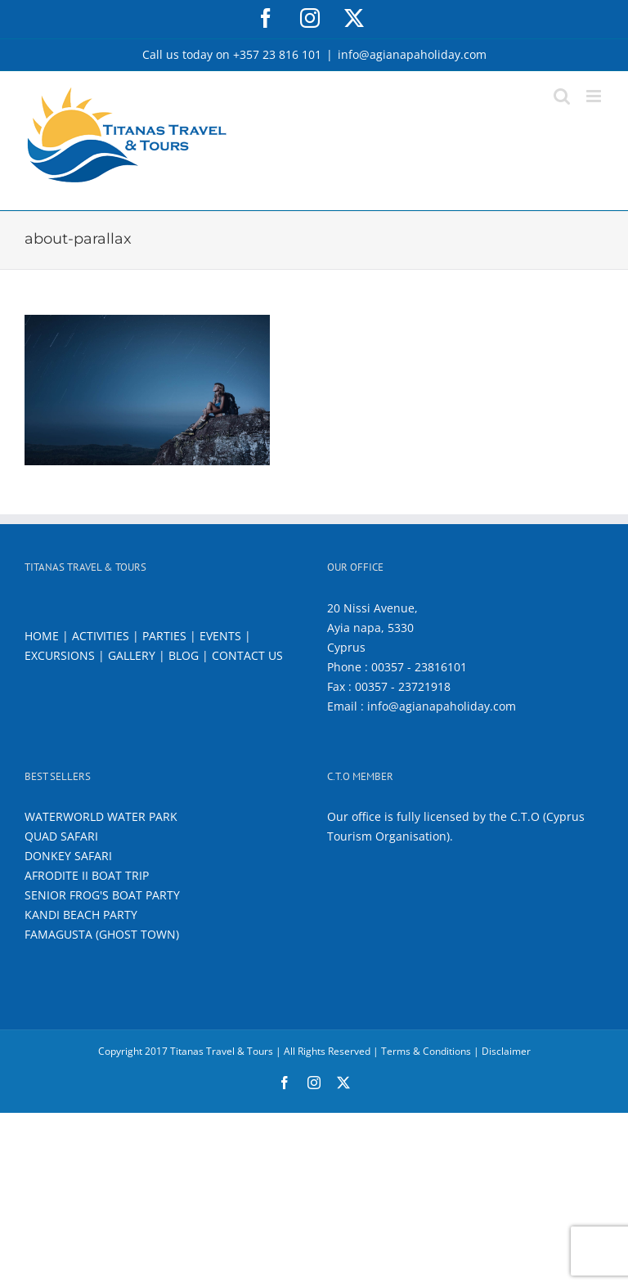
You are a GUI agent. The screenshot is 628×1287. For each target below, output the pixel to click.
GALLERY (131, 655)
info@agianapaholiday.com (412, 54)
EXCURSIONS (60, 655)
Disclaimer (506, 1051)
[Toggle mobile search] (562, 96)
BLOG (183, 655)
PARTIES (164, 636)
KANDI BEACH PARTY (81, 914)
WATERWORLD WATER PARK (101, 816)
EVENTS (220, 636)
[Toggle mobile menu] (594, 96)
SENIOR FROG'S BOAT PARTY (102, 895)
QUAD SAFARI (61, 836)
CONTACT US (247, 655)
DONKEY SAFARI (68, 855)
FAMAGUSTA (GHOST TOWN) (102, 934)
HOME (42, 636)
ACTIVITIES (100, 636)
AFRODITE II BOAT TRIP (87, 875)
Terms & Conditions (426, 1051)
